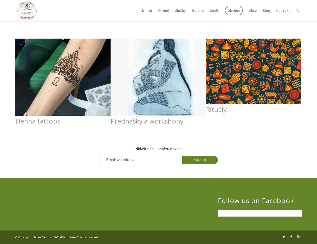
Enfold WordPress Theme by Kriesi (76, 237)
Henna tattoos (37, 120)
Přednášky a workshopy (147, 120)
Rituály (216, 109)
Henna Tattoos (42, 237)
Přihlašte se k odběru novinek (158, 148)
